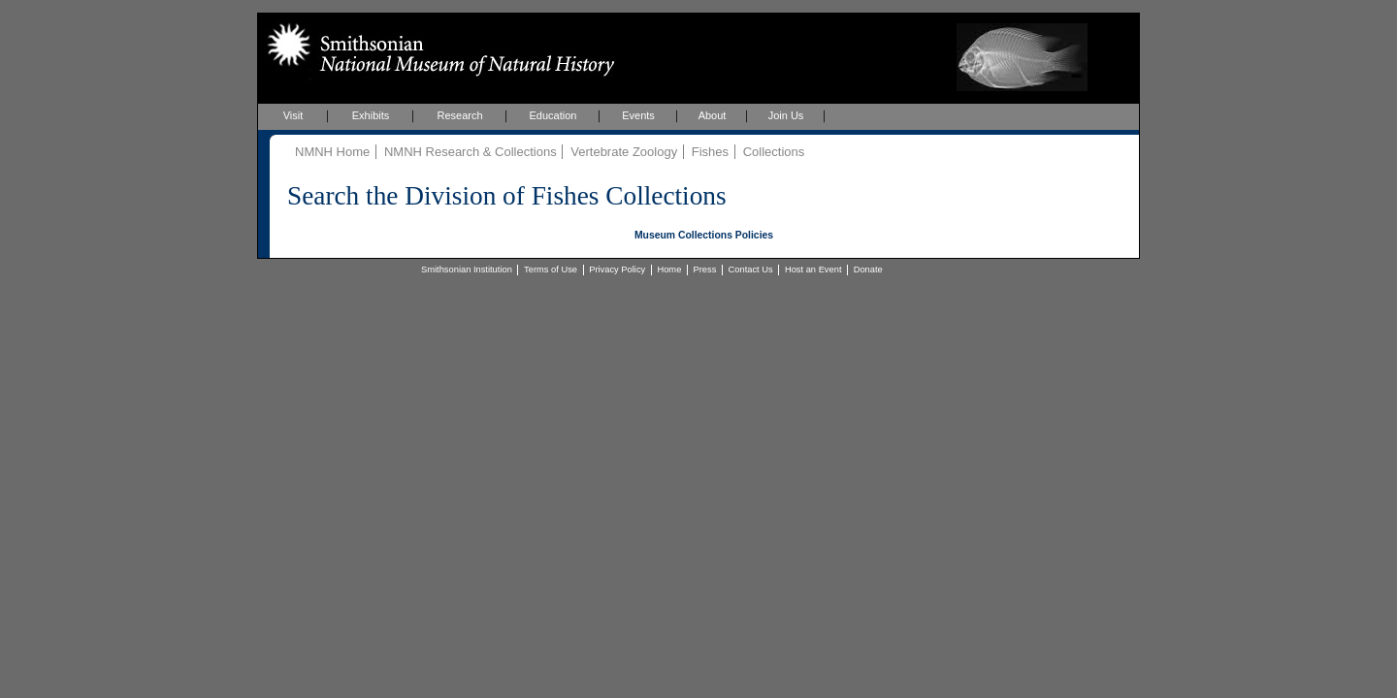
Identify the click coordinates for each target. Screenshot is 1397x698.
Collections (774, 151)
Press (705, 269)
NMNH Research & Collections (470, 151)
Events (638, 115)
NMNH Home (332, 151)
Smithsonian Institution (466, 269)
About (712, 115)
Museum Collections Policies (703, 235)
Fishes (710, 151)
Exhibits (371, 115)
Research (459, 115)
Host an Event (813, 269)
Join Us (786, 115)
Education (553, 115)
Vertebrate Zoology (623, 151)
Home (669, 269)
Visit (293, 115)
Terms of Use (550, 269)
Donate (868, 269)
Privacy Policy (617, 269)
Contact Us (751, 269)
